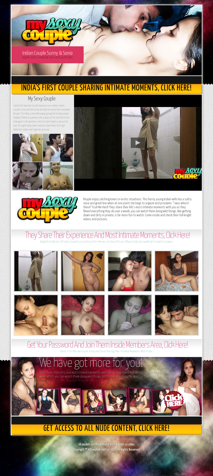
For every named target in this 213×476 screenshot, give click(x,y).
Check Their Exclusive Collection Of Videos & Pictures (70, 380)
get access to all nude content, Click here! (107, 428)
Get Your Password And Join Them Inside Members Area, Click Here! (107, 345)
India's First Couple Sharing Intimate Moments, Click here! (106, 88)
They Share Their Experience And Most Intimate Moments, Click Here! (107, 236)
